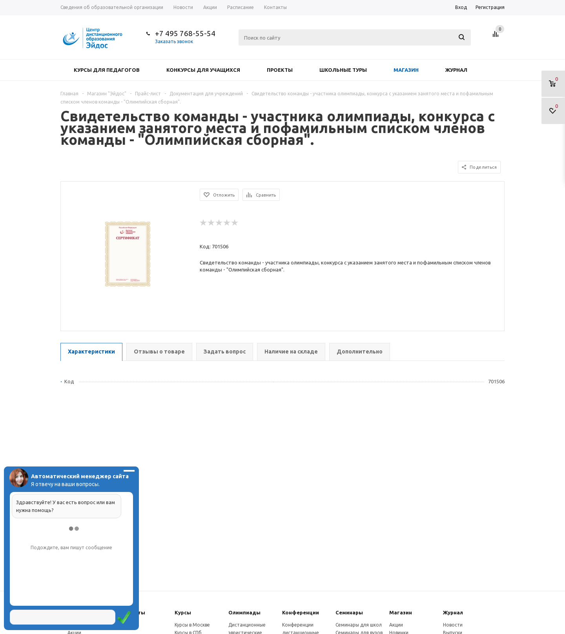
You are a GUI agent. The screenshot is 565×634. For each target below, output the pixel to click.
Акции (396, 624)
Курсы (183, 612)
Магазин (406, 70)
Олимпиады (244, 612)
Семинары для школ (358, 624)
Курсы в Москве (192, 624)
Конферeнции (300, 612)
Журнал (456, 70)
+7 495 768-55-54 (185, 33)
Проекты (280, 70)
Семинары (349, 612)
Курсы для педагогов (107, 70)
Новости (453, 624)
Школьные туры (343, 70)
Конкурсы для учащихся (203, 70)
